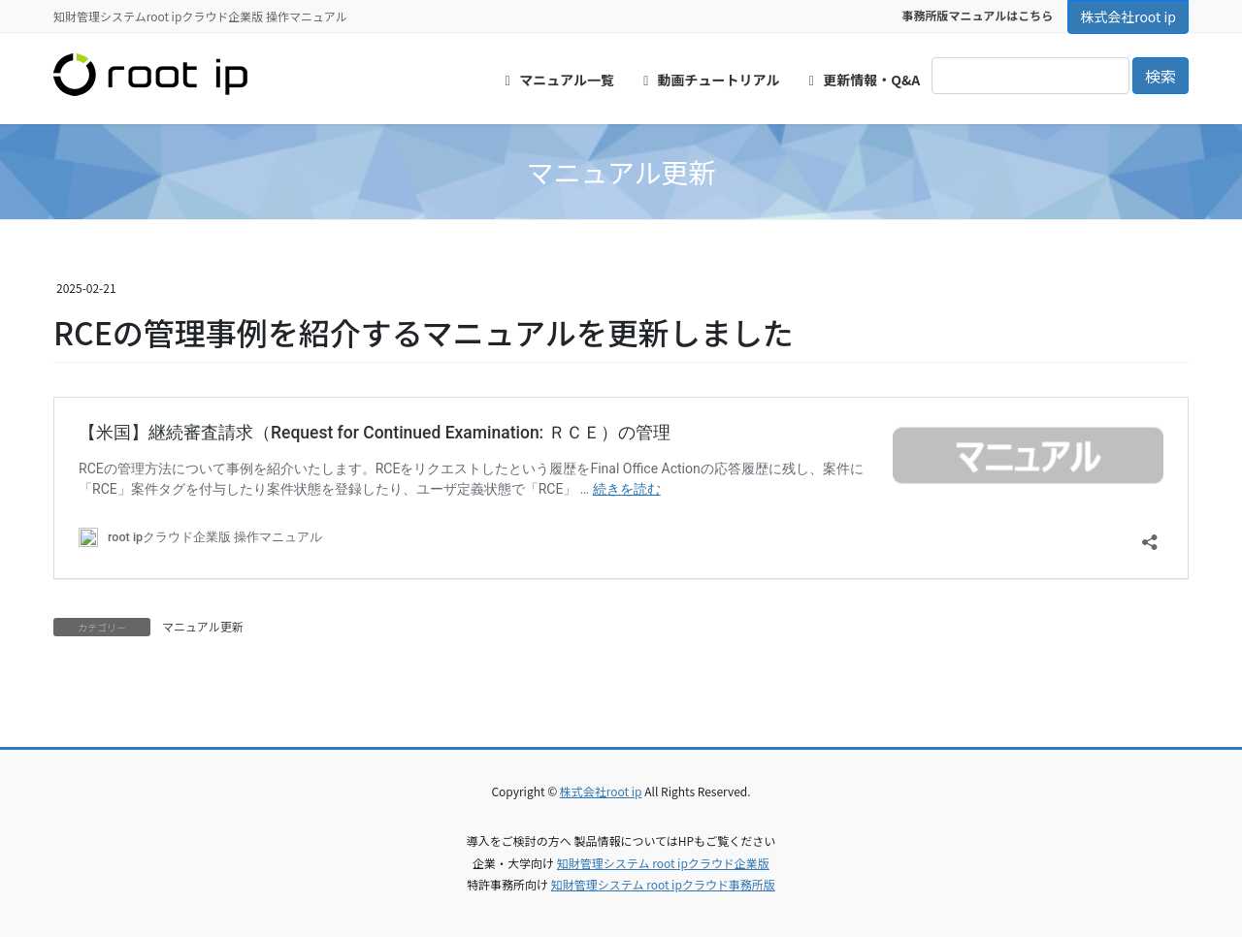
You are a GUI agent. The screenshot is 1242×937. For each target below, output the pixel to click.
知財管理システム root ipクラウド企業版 (663, 863)
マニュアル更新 (203, 626)
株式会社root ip (1128, 16)
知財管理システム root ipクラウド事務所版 (663, 884)
